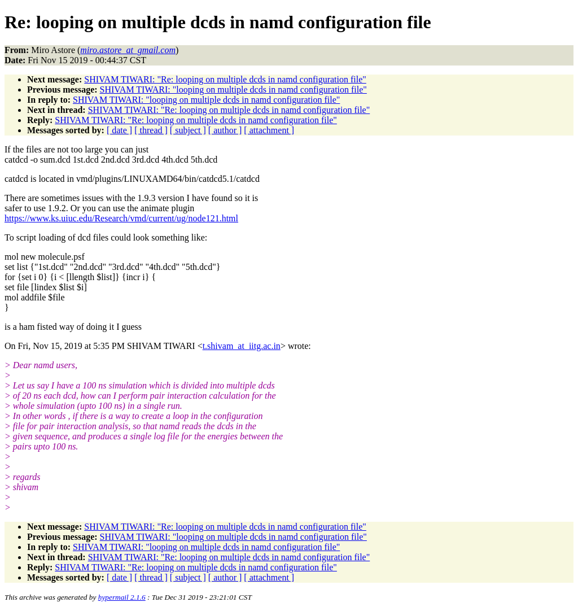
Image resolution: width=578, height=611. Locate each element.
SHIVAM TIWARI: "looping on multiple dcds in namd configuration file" (233, 89)
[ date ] (119, 130)
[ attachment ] (269, 130)
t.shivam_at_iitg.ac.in (242, 346)
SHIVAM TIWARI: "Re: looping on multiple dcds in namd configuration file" (225, 79)
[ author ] (225, 130)
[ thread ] (151, 130)
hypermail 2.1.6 (122, 597)
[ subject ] (188, 130)
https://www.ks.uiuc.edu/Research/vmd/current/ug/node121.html (121, 218)
